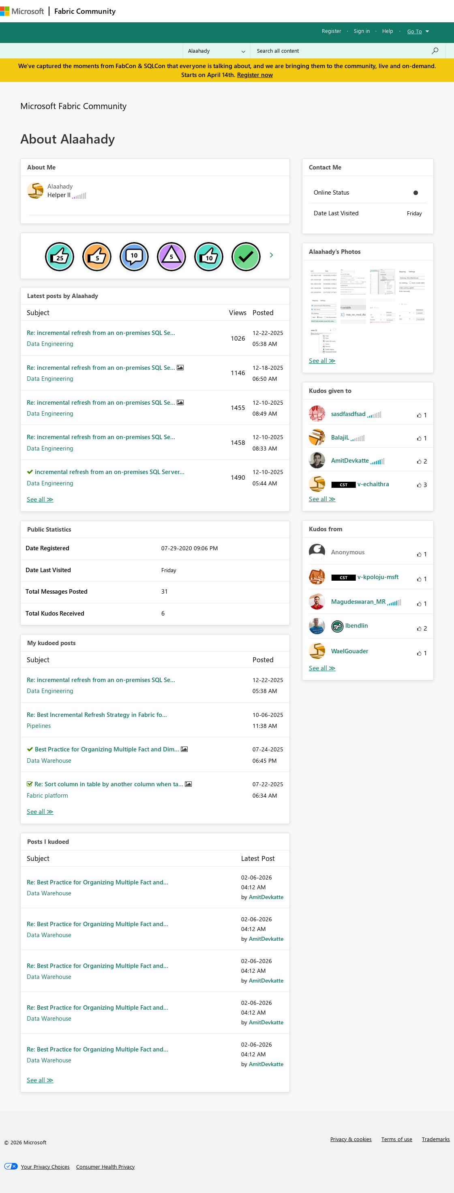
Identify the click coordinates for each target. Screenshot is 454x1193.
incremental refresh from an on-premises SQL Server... (109, 472)
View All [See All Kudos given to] (322, 499)
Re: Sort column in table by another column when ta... (109, 784)
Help (387, 30)
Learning (306, 10)
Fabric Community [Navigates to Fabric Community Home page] (85, 11)
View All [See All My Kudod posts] (40, 811)
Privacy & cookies (351, 1138)
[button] (323, 281)
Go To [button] (414, 31)
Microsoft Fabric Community (73, 105)
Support (340, 10)
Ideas (203, 10)
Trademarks (436, 1138)
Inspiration (169, 10)
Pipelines (39, 725)
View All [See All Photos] (322, 360)
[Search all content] (348, 50)
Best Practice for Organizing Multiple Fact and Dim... (108, 749)
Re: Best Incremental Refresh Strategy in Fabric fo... (97, 714)
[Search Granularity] (216, 50)
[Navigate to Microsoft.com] (22, 11)
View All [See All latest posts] (40, 499)
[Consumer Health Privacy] (105, 1166)
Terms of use (396, 1138)
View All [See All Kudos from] (322, 668)
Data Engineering (50, 343)
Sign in (362, 30)
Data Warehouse (49, 760)
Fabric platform (47, 795)
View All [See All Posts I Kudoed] (40, 1080)
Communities (239, 10)
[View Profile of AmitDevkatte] (266, 897)
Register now (255, 75)
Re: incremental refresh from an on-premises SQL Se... (101, 332)
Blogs (275, 10)
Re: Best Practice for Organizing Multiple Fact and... (97, 882)
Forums (134, 10)
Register (331, 30)
